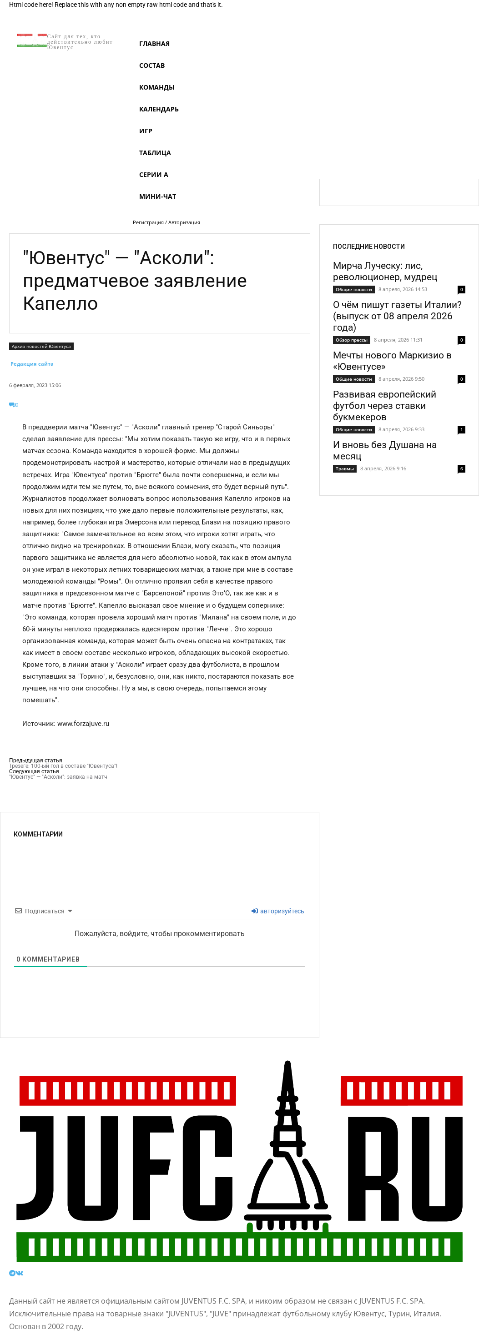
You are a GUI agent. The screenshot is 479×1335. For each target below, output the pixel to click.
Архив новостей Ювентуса (41, 346)
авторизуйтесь (278, 911)
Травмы (345, 468)
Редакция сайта (32, 363)
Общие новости (354, 289)
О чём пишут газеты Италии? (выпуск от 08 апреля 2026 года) (397, 316)
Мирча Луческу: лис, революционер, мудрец (385, 271)
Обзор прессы (352, 340)
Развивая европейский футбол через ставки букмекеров (384, 406)
